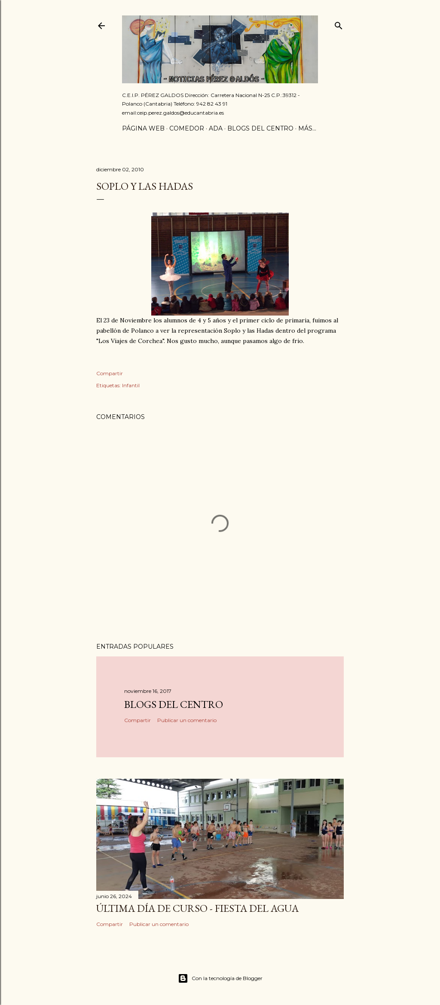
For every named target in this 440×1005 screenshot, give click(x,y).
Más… (307, 128)
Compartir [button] (109, 373)
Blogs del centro (260, 128)
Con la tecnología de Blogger (220, 978)
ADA (216, 128)
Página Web (143, 128)
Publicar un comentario (187, 720)
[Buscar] (338, 23)
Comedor (186, 128)
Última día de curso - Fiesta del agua (197, 908)
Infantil (131, 385)
